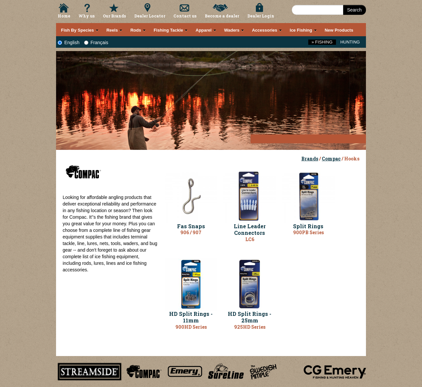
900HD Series (191, 327)
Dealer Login (260, 15)
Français (96, 42)
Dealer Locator (149, 15)
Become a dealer (222, 15)
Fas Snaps (191, 226)
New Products (339, 30)
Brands (309, 158)
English (68, 42)
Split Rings (308, 226)
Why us (86, 15)
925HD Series (249, 327)
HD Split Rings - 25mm (249, 317)
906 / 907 (190, 232)
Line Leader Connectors (250, 229)
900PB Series (308, 232)
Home (64, 15)
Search (354, 10)
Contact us (184, 15)
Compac (331, 158)
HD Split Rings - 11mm (191, 317)
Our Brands (114, 15)
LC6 (249, 239)
